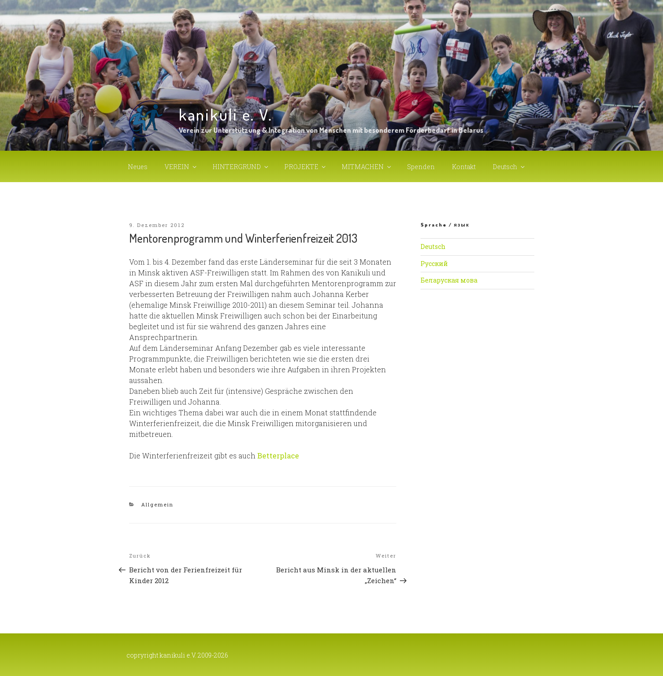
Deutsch (509, 166)
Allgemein (157, 504)
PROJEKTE (305, 166)
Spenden (421, 166)
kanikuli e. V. (226, 114)
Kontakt (464, 166)
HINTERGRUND (240, 166)
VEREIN (181, 166)
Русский (434, 263)
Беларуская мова (448, 280)
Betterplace (278, 455)
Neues (137, 166)
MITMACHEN (367, 166)
